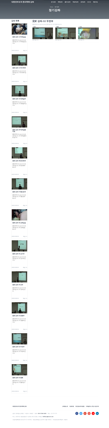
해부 (57, 26)
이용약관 (71, 406)
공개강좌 (83, 2)
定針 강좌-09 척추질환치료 (19, 130)
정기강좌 (53, 2)
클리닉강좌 (67, 2)
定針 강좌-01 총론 (17, 377)
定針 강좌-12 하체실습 (19, 37)
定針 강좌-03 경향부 (18, 315)
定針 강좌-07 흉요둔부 (19, 192)
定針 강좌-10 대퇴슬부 (19, 99)
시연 (80, 26)
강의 (34, 26)
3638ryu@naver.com (48, 416)
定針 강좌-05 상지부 (18, 254)
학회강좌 (60, 2)
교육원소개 (65, 406)
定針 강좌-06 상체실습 (19, 223)
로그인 (89, 2)
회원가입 (95, 2)
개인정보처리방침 (79, 406)
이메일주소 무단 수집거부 (92, 406)
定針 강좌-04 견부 (17, 285)
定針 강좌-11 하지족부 (19, 68)
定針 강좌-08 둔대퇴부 (19, 161)
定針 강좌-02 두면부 (18, 347)
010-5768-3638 (42, 413)
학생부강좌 (75, 2)
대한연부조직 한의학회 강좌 (22, 2)
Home (51, 7)
